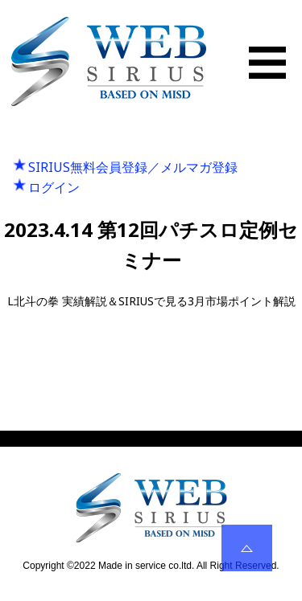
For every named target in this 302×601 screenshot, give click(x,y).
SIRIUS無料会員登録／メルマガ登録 (133, 167)
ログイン (54, 187)
